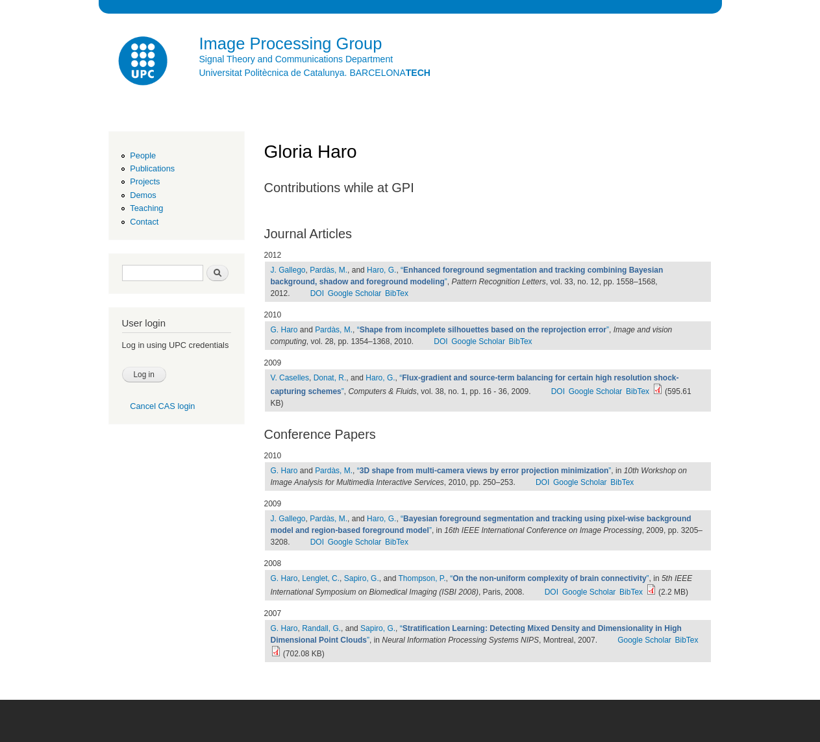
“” (483, 329)
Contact (144, 222)
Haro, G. (381, 270)
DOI (317, 293)
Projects (145, 181)
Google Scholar (355, 293)
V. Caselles (290, 377)
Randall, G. (321, 628)
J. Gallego (288, 270)
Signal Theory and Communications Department (296, 59)
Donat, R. (330, 377)
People (143, 155)
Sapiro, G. (361, 578)
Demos (143, 195)
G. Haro (284, 329)
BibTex (396, 293)
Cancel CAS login (162, 406)
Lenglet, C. (321, 578)
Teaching (146, 208)
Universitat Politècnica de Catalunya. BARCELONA (314, 73)
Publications (152, 168)
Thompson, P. (422, 578)
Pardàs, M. (328, 270)
